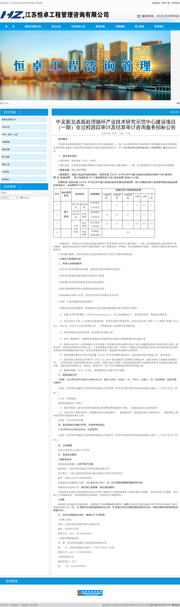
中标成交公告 (78, 26)
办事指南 (156, 2)
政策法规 (100, 26)
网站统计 (176, 605)
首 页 (9, 26)
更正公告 (56, 26)
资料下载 (166, 2)
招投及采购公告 (33, 26)
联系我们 (176, 2)
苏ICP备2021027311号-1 (161, 605)
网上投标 (139, 26)
